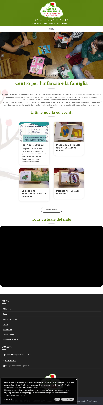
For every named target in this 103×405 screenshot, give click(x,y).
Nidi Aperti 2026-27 (33, 144)
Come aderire (8, 335)
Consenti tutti (67, 399)
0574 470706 (39, 23)
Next (99, 55)
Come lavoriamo (10, 319)
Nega (57, 399)
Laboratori (7, 329)
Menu (51, 29)
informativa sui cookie (32, 388)
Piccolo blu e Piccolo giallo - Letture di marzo (68, 147)
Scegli (8, 399)
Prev (2, 55)
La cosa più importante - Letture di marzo (34, 193)
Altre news (51, 210)
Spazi (5, 314)
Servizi (5, 324)
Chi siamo (7, 309)
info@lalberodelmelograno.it (60, 23)
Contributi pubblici (10, 340)
